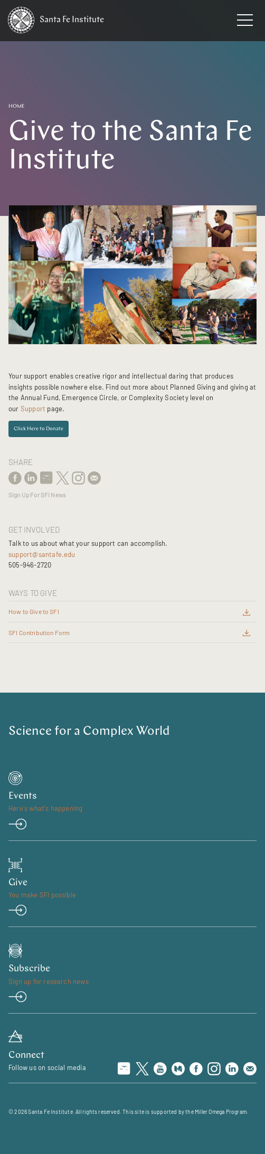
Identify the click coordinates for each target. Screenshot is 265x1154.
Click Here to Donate (38, 429)
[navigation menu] (245, 22)
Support (33, 408)
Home (16, 106)
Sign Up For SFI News (36, 494)
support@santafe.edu (41, 554)
